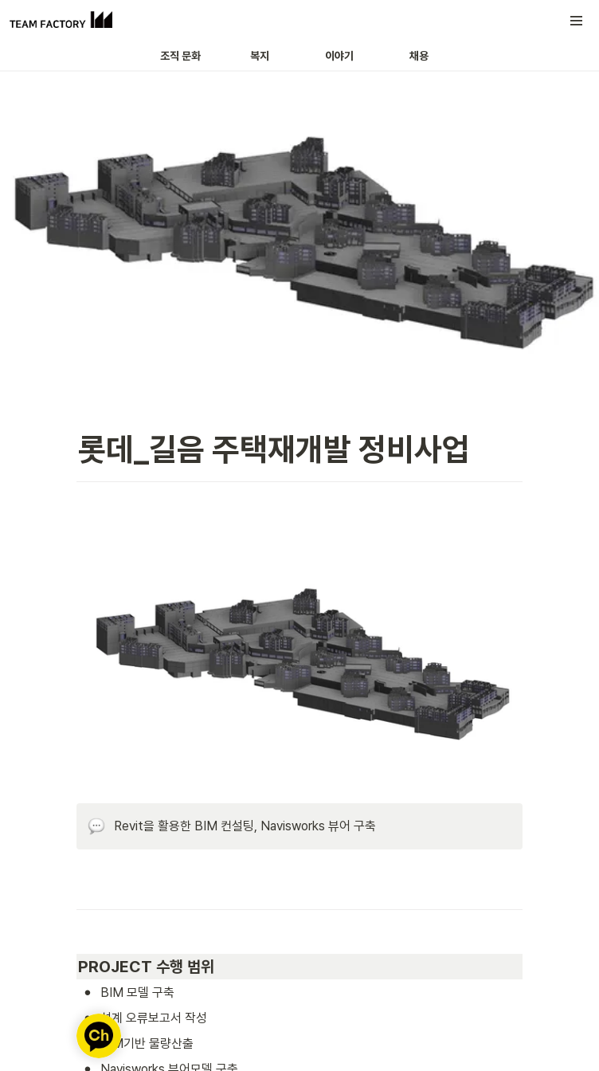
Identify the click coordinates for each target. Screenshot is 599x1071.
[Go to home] (61, 20)
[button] (577, 21)
